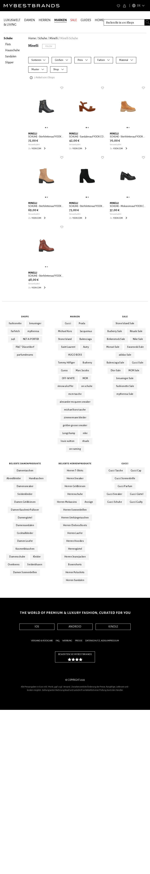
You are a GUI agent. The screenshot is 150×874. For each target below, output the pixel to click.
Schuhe (42, 38)
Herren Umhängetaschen (75, 517)
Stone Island (65, 339)
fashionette (15, 323)
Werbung (67, 640)
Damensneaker (25, 486)
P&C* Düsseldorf (25, 347)
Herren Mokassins (67, 502)
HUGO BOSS (75, 355)
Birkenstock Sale (116, 339)
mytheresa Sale (125, 394)
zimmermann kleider (75, 417)
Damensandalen (25, 525)
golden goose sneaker (75, 425)
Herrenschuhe (75, 494)
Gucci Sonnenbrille (125, 478)
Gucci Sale (137, 362)
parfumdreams (25, 355)
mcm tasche (75, 394)
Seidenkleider (24, 494)
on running (75, 449)
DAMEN (29, 20)
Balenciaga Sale (115, 362)
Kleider (37, 556)
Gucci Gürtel (136, 494)
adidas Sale (125, 355)
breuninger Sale (124, 378)
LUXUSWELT (12, 20)
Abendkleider (14, 478)
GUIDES (86, 20)
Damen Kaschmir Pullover (25, 510)
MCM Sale (133, 370)
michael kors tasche (75, 409)
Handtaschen (36, 478)
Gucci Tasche (116, 470)
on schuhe (87, 386)
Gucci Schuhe (114, 502)
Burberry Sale (114, 331)
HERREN (45, 20)
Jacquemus (86, 331)
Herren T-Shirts (75, 470)
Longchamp (68, 433)
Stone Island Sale (125, 323)
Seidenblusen (34, 564)
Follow (48, 46)
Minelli (53, 38)
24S (13, 339)
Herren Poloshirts (75, 572)
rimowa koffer (65, 386)
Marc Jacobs (82, 370)
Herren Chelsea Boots (75, 525)
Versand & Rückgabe (42, 640)
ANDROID (75, 626)
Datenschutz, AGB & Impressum (102, 640)
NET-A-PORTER (31, 339)
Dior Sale (116, 370)
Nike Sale (138, 339)
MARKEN (60, 20)
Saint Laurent (68, 347)
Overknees (14, 564)
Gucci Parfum (125, 486)
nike (85, 433)
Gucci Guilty (136, 502)
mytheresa (33, 331)
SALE (73, 20)
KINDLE (113, 626)
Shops (25, 316)
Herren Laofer (75, 533)
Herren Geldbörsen (75, 486)
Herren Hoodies (75, 541)
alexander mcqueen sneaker (75, 402)
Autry (86, 347)
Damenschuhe (17, 556)
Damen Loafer (25, 541)
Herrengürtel (75, 549)
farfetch (15, 331)
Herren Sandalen (75, 580)
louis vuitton (67, 441)
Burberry (87, 362)
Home (32, 38)
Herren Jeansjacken (75, 556)
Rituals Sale (136, 331)
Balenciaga (86, 339)
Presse (78, 640)
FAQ (57, 640)
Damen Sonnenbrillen (25, 572)
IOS (37, 626)
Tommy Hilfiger (66, 362)
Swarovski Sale (135, 347)
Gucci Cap (136, 470)
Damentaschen (25, 470)
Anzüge (89, 502)
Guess (64, 370)
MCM (85, 378)
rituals (85, 441)
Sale (125, 316)
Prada (82, 323)
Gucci (68, 323)
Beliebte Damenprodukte (25, 463)
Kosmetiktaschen (25, 549)
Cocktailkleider (25, 533)
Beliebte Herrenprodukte (75, 463)
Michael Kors (65, 331)
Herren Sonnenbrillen (75, 510)
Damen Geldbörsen (25, 502)
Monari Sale (112, 347)
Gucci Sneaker (114, 494)
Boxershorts (75, 564)
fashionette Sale (125, 386)
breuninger (35, 323)
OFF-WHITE (68, 378)
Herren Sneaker (75, 478)
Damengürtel (25, 517)
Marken (75, 316)
